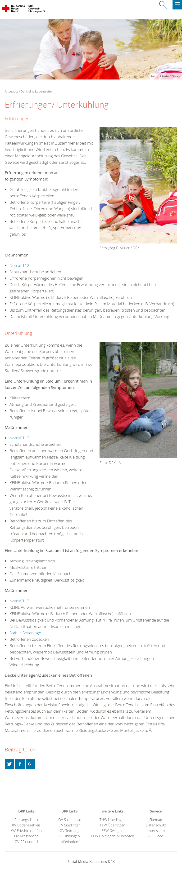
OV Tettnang (69, 830)
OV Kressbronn (26, 836)
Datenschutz (156, 825)
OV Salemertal (69, 819)
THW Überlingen (113, 819)
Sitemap (155, 819)
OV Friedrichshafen (26, 830)
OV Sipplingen (70, 825)
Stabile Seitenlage (25, 632)
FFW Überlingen (112, 825)
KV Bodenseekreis (26, 825)
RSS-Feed (155, 836)
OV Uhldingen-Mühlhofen (69, 839)
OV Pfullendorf (26, 841)
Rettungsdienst (26, 819)
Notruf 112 (19, 265)
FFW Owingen (112, 830)
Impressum (156, 830)
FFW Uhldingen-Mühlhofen (112, 836)
